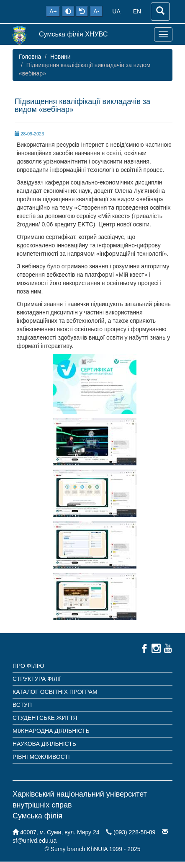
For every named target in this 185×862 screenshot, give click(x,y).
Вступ (22, 704)
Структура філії (37, 678)
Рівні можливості (41, 756)
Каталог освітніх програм (55, 691)
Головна (30, 56)
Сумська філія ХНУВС (73, 34)
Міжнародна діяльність (51, 730)
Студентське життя (45, 717)
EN (137, 11)
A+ (53, 11)
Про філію (28, 665)
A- (96, 11)
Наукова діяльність (44, 743)
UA (116, 11)
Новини (60, 56)
